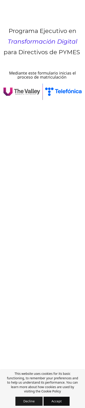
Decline (29, 401)
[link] (42, 86)
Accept (56, 401)
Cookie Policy (51, 391)
